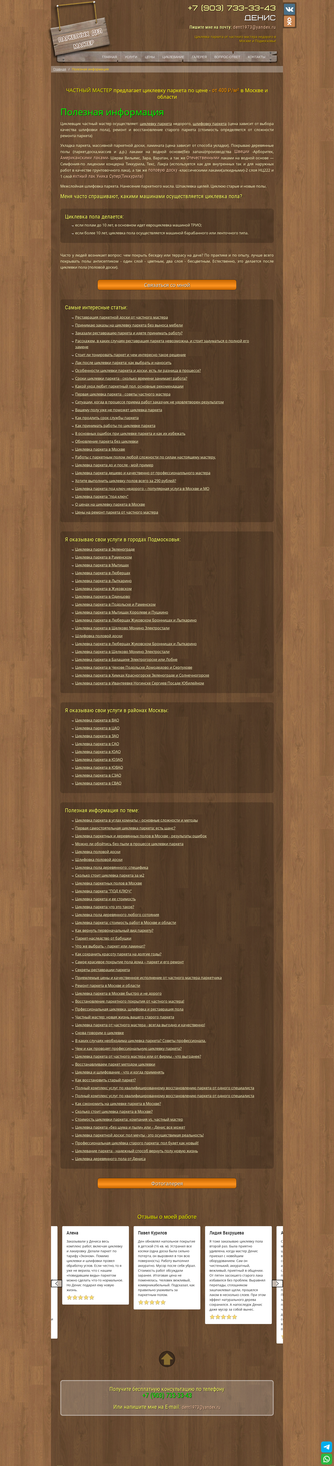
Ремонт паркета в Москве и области (107, 985)
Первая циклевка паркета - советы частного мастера (122, 394)
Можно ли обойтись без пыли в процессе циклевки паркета (129, 843)
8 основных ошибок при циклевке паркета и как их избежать (130, 433)
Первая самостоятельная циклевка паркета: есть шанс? (125, 828)
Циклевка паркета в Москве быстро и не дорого (118, 993)
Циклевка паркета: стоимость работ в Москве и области (125, 922)
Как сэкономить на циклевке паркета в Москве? (118, 1103)
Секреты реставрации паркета (102, 969)
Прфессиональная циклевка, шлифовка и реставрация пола (129, 1009)
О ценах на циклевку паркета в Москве (110, 504)
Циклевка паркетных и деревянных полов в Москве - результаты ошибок (141, 835)
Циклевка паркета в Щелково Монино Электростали (122, 628)
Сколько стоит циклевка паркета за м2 (109, 875)
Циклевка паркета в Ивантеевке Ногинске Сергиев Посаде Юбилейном (139, 683)
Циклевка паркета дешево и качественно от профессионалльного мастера (142, 472)
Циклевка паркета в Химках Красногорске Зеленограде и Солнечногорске (142, 675)
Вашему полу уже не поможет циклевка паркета (118, 409)
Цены (150, 57)
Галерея (199, 57)
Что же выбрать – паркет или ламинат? (110, 946)
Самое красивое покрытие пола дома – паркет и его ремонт (129, 961)
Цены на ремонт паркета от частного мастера (116, 512)
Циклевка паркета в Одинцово (102, 596)
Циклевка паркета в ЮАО (98, 751)
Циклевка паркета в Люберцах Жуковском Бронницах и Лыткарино (136, 620)
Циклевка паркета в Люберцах (102, 572)
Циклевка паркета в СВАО (98, 783)
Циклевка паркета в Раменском (103, 557)
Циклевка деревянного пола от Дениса (110, 1158)
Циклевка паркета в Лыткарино (103, 580)
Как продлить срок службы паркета (107, 417)
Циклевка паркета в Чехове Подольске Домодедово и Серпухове (133, 667)
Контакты (256, 57)
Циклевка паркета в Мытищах (102, 565)
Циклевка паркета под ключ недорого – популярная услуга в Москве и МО (142, 488)
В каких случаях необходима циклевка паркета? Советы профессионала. (140, 1040)
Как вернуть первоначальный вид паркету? (114, 930)
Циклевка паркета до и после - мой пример (114, 465)
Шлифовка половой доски (98, 635)
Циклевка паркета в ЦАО (97, 728)
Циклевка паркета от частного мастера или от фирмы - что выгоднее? (138, 1056)
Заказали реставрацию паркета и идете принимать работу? (129, 333)
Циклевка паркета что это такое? (104, 906)
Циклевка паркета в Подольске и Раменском (115, 604)
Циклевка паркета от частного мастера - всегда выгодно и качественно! (140, 1024)
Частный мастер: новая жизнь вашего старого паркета (124, 1017)
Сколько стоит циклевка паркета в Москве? (114, 1111)
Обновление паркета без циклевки (106, 441)
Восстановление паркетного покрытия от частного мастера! (129, 1001)
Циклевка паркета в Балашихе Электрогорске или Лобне (126, 659)
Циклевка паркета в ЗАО (97, 735)
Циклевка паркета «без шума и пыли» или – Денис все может (130, 1127)
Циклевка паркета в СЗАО (98, 775)
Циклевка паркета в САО (97, 743)
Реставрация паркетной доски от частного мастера (121, 317)
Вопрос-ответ (227, 57)
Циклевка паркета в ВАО (97, 720)
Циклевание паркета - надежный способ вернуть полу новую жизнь (136, 1150)
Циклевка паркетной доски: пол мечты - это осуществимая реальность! (139, 1135)
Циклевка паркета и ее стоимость (105, 898)
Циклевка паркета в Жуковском (103, 588)
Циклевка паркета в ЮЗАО (99, 759)
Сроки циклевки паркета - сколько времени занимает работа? (131, 378)
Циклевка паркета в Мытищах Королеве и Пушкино (121, 612)
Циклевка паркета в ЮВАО (99, 767)
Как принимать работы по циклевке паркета (115, 425)
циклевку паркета (156, 123)
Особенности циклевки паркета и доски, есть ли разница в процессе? (138, 370)
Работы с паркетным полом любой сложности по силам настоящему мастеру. (145, 457)
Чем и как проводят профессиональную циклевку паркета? (128, 1048)
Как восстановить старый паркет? (105, 1080)
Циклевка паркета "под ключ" (101, 496)
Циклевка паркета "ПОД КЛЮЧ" (103, 891)
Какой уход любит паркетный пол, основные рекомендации (129, 386)
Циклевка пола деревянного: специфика (111, 867)
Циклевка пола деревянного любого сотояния (117, 914)
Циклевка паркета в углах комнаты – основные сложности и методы (136, 820)
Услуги (131, 57)
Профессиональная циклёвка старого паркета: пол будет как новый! (137, 1143)
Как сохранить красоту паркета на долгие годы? (118, 954)
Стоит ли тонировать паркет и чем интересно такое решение (130, 354)
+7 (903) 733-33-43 (232, 8)
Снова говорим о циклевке (99, 1032)
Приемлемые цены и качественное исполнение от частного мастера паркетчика (148, 977)
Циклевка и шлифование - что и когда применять (119, 1072)
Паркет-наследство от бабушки (103, 938)
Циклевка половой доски (97, 851)
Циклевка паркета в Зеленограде (105, 549)
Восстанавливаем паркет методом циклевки (115, 1064)
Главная (109, 57)
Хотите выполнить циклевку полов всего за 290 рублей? (125, 480)
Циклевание (173, 57)
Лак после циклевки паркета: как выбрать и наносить (123, 362)
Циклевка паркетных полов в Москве (108, 883)
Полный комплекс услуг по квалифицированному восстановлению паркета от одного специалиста (164, 1087)
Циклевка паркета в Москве (100, 449)
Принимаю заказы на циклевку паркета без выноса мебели (129, 325)
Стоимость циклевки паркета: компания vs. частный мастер (129, 1119)
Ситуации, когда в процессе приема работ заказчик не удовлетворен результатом (149, 402)
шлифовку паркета (210, 123)
